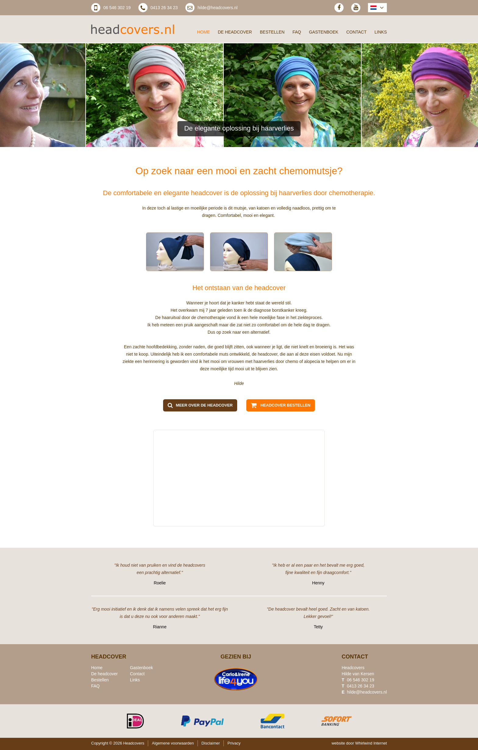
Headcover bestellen (285, 405)
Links (135, 679)
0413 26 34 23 (164, 7)
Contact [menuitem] (356, 32)
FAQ (95, 686)
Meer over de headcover (204, 405)
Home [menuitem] (203, 32)
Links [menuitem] (381, 32)
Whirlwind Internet (371, 743)
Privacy (234, 743)
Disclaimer (211, 743)
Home (96, 667)
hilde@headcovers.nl (217, 7)
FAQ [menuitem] (296, 32)
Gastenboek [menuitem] (323, 32)
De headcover (104, 673)
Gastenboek (141, 667)
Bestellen (100, 679)
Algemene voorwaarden (173, 743)
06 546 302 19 (117, 7)
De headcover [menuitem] (235, 32)
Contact (137, 673)
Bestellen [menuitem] (272, 32)
